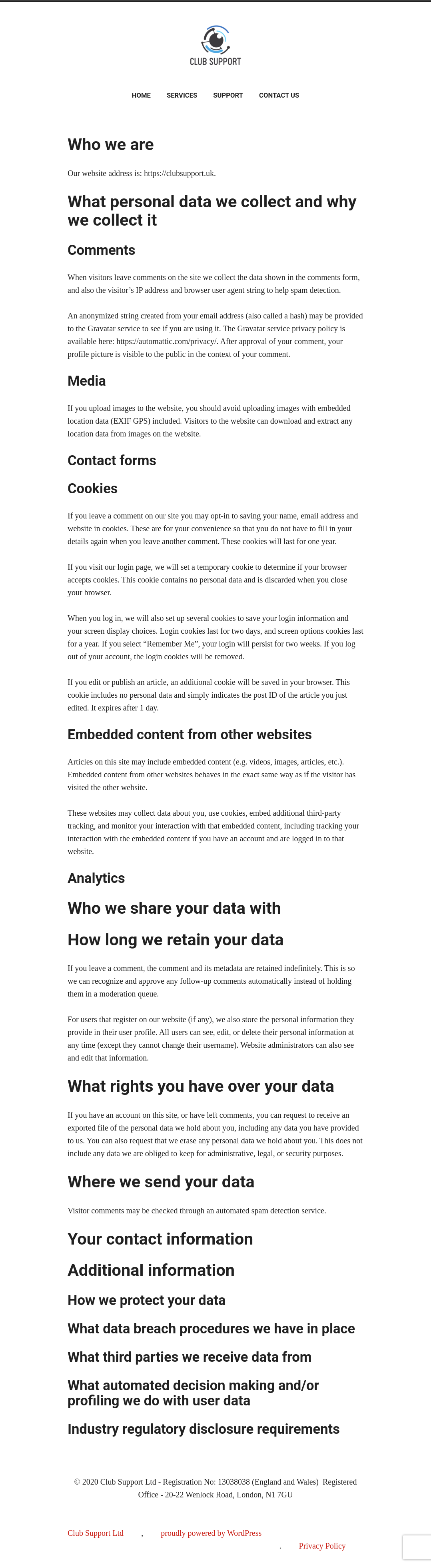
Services (182, 95)
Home (141, 95)
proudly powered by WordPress (211, 1533)
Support (228, 95)
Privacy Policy (322, 1545)
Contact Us (279, 95)
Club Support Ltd (96, 1533)
